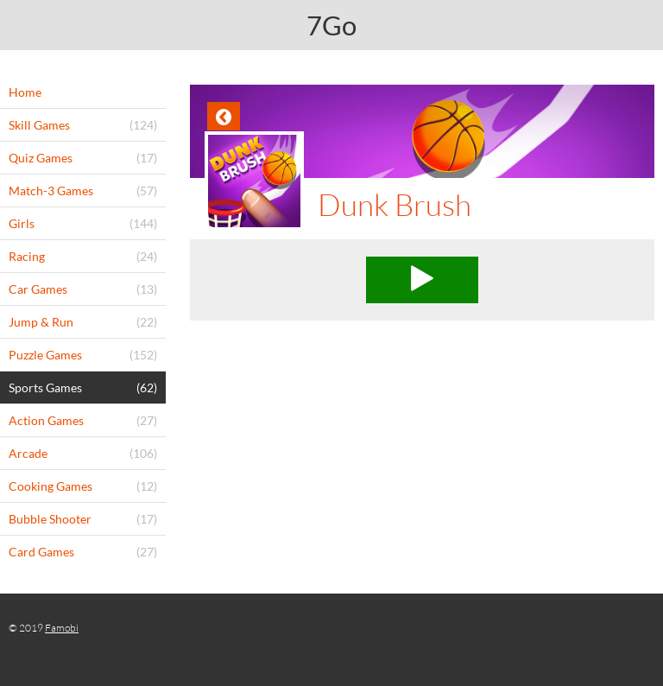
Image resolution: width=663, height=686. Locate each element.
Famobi (62, 627)
